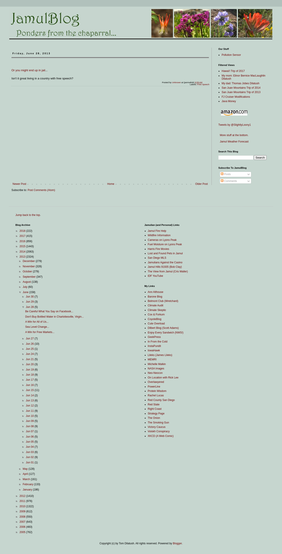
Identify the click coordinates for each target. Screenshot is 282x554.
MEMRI (152, 359)
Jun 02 (30, 457)
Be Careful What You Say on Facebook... (49, 311)
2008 (23, 516)
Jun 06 (30, 436)
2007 (23, 521)
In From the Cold (157, 341)
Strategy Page (156, 413)
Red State (154, 404)
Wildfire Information (159, 235)
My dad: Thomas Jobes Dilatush (240, 83)
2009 (23, 511)
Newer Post (19, 183)
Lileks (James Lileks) (160, 355)
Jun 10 (30, 415)
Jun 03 (30, 452)
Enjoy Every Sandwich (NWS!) (166, 332)
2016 (23, 241)
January (28, 489)
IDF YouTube (155, 275)
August (27, 281)
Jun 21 (30, 359)
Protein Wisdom (157, 391)
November (29, 266)
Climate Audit (155, 305)
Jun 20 (30, 364)
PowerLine (154, 386)
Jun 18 (30, 374)
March (27, 479)
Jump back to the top (27, 215)
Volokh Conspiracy (159, 431)
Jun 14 (30, 395)
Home (110, 183)
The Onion (154, 417)
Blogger (177, 543)
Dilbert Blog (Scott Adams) (163, 327)
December (29, 261)
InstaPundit (154, 346)
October (28, 271)
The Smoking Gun (158, 422)
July (25, 286)
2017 (23, 236)
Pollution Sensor (231, 54)
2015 (23, 246)
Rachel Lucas (156, 395)
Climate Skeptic (157, 310)
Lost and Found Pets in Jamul (165, 253)
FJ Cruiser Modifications (236, 96)
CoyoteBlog (154, 319)
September (29, 276)
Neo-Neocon (155, 372)
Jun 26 (30, 343)
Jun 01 (30, 462)
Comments (229, 181)
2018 (23, 230)
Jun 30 (30, 296)
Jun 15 (30, 390)
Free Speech (203, 84)
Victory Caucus (156, 427)
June (26, 292)
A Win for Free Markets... (39, 332)
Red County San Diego (161, 400)
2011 (23, 501)
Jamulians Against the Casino (165, 262)
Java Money (229, 101)
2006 (23, 526)
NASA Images (156, 368)
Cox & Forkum (156, 314)
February (28, 484)
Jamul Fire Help (157, 230)
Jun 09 (30, 421)
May (25, 468)
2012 (23, 496)
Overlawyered (156, 382)
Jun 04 (30, 446)
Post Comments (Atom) (41, 190)
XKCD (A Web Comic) (161, 436)
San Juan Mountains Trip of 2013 (241, 92)
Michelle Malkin (157, 364)
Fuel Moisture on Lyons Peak (165, 244)
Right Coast (155, 408)
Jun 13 (30, 400)
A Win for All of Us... (36, 321)
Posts (226, 174)
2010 (23, 506)
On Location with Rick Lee (163, 377)
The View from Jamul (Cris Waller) (168, 271)
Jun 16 (30, 385)
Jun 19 (30, 369)
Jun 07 (30, 431)
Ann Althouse (155, 292)
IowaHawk (154, 350)
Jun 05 (30, 441)
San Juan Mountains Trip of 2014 (241, 87)
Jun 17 (30, 379)
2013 (23, 256)
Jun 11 (30, 410)
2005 (23, 532)
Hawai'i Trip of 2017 (233, 71)
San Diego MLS (157, 257)
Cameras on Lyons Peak (162, 239)
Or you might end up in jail (28, 70)
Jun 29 (30, 301)
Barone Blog (155, 296)
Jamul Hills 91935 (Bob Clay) (165, 266)
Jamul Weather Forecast (233, 141)
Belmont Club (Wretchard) (163, 301)
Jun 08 (30, 426)
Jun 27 (30, 338)
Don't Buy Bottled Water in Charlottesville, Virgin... (54, 316)
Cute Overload (156, 323)
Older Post (201, 183)
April (26, 473)
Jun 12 (30, 405)
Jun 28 (30, 307)
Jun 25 (30, 348)
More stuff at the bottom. (233, 135)
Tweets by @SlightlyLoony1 (234, 124)
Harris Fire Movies (158, 249)
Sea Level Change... (37, 326)
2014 (23, 251)
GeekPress (154, 337)
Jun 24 (30, 354)
